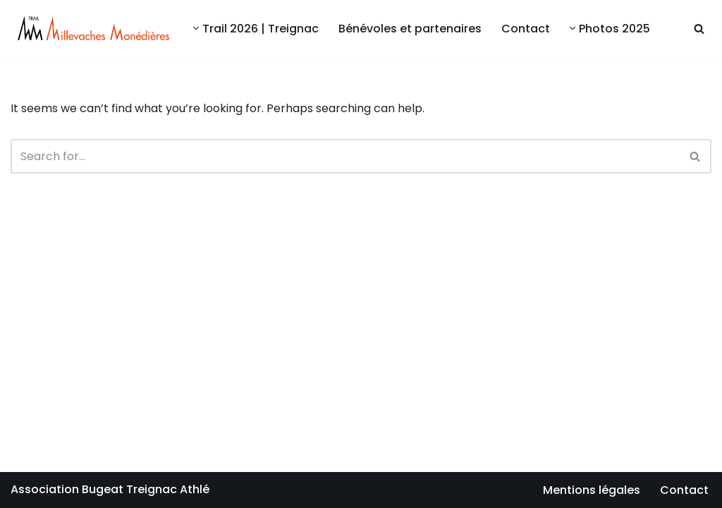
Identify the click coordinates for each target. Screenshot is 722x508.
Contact (525, 28)
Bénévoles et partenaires (410, 28)
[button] (196, 28)
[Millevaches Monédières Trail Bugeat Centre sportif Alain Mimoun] (90, 28)
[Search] (699, 28)
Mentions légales (591, 490)
